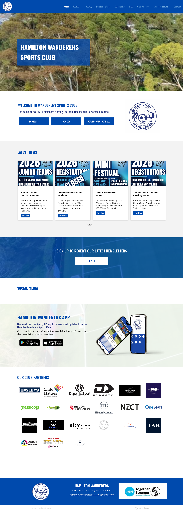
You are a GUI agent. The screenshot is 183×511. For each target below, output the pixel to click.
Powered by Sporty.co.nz (41, 508)
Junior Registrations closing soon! (145, 194)
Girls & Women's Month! (106, 194)
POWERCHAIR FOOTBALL (99, 121)
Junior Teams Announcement (30, 194)
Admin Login (142, 508)
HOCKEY (66, 121)
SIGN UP (91, 261)
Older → (91, 225)
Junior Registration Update (70, 194)
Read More (25, 215)
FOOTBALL (33, 121)
